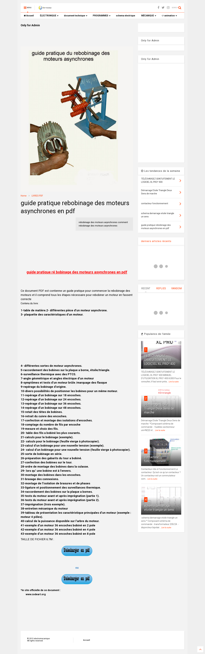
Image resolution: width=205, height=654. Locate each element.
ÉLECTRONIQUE (49, 15)
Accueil (29, 15)
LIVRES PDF (37, 195)
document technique (75, 15)
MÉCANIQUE (148, 15)
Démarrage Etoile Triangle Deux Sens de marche (159, 408)
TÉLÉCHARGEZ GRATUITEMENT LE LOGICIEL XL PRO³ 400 (159, 360)
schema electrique (125, 15)
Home (24, 195)
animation (169, 15)
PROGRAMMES (102, 15)
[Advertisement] (77, 34)
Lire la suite (174, 382)
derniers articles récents (156, 241)
